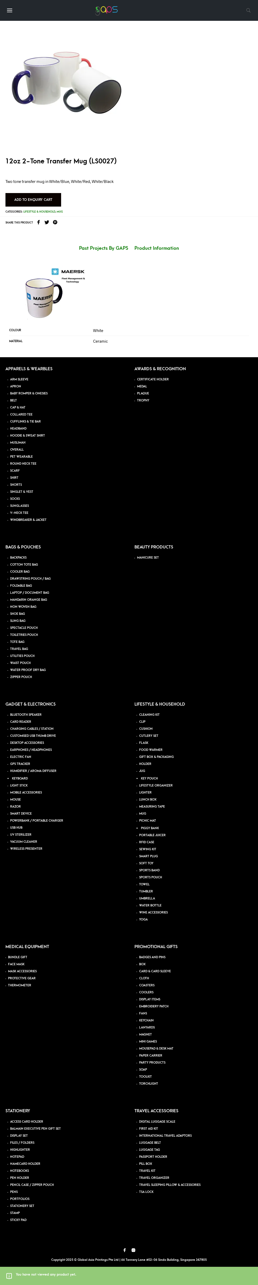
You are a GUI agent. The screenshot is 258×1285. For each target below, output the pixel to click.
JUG (142, 771)
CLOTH (144, 978)
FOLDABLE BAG (21, 585)
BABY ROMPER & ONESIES (29, 393)
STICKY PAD (18, 1220)
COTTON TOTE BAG (24, 564)
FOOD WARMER (151, 750)
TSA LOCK (146, 1192)
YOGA (143, 919)
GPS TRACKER (20, 764)
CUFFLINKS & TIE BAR (25, 421)
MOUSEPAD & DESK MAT (156, 1048)
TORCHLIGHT (148, 1083)
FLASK (143, 743)
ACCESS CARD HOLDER (26, 1121)
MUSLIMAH (17, 442)
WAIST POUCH (20, 663)
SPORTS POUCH (150, 877)
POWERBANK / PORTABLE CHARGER (36, 820)
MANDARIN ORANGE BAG (28, 600)
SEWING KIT (147, 849)
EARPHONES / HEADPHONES (31, 750)
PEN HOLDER (19, 1178)
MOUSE (15, 799)
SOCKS (15, 499)
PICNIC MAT (147, 820)
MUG (142, 813)
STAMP (15, 1213)
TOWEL (144, 884)
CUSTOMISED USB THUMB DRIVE (33, 736)
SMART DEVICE (21, 813)
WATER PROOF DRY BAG (28, 670)
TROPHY (143, 400)
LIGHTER (145, 792)
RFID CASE (146, 842)
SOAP (143, 1069)
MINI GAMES (148, 1041)
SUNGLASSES (19, 506)
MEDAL (142, 386)
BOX (142, 964)
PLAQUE (143, 393)
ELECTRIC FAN (20, 757)
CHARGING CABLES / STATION (32, 729)
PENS (14, 1192)
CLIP (142, 722)
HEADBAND (18, 428)
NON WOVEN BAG (23, 607)
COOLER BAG (20, 571)
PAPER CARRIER (150, 1055)
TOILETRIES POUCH (24, 635)
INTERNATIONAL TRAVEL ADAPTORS (165, 1135)
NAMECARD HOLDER (25, 1164)
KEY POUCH (149, 778)
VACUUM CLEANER (23, 841)
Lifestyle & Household (39, 211)
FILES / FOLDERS (22, 1143)
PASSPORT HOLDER (153, 1157)
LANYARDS (147, 1027)
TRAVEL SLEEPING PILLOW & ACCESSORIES (170, 1185)
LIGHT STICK (19, 785)
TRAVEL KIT (147, 1171)
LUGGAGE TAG (149, 1150)
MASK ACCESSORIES (22, 971)
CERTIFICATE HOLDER (153, 379)
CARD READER (20, 722)
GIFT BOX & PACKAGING (156, 757)
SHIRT (14, 478)
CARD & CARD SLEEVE (155, 971)
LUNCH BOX (148, 799)
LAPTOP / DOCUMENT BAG (29, 592)
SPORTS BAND (149, 870)
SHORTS (16, 485)
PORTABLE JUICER (152, 835)
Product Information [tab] (156, 248)
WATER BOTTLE (150, 905)
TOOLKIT (145, 1076)
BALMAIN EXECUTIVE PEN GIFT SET (35, 1128)
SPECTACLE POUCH (24, 628)
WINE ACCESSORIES (153, 912)
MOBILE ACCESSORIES (26, 792)
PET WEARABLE (21, 456)
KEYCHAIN (146, 1020)
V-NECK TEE (19, 513)
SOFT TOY (146, 863)
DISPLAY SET (19, 1135)
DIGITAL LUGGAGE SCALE (157, 1121)
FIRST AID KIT (148, 1128)
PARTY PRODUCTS (152, 1062)
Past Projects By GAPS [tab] (103, 248)
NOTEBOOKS (19, 1171)
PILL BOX (145, 1164)
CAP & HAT (17, 407)
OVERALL (17, 449)
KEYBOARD (20, 778)
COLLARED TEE (21, 414)
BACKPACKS (18, 557)
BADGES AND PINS (152, 957)
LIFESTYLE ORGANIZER (156, 785)
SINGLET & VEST (21, 492)
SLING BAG (17, 621)
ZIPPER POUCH (21, 677)
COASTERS (146, 985)
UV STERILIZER (20, 834)
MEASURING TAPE (152, 806)
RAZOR (15, 806)
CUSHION (146, 729)
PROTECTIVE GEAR (22, 978)
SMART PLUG (148, 856)
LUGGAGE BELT (150, 1143)
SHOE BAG (17, 614)
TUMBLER (146, 891)
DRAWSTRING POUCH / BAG (30, 578)
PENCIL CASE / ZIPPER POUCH (32, 1185)
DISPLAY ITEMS (149, 999)
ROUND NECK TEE (23, 463)
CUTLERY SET (148, 736)
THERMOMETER (19, 985)
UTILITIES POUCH (22, 656)
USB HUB (16, 827)
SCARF (15, 470)
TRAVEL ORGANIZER (154, 1178)
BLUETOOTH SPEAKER (26, 715)
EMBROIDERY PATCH (154, 1006)
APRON (15, 386)
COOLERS (146, 992)
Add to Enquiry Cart (33, 200)
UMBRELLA (147, 898)
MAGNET (145, 1034)
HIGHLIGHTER (20, 1150)
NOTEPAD (17, 1157)
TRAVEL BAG (19, 649)
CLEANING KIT (149, 715)
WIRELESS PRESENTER (26, 849)
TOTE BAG (17, 642)
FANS (143, 1013)
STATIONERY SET (22, 1206)
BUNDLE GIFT (17, 957)
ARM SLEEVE (19, 379)
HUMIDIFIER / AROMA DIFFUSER (33, 771)
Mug (60, 211)
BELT (13, 400)
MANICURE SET (148, 557)
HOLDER (145, 764)
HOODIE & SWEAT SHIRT (27, 435)
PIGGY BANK (150, 828)
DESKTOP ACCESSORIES (27, 743)
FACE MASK (16, 964)
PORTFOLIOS (19, 1199)
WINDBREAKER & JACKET (28, 520)
